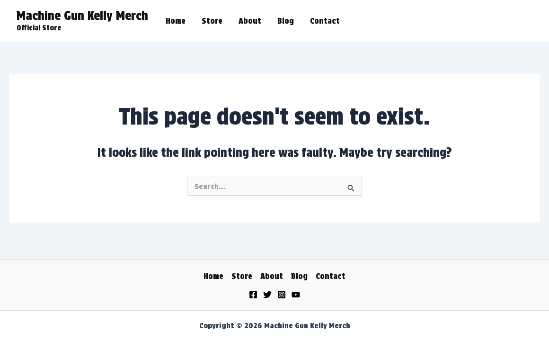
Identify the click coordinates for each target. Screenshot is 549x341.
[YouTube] (296, 294)
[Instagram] (281, 294)
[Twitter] (267, 294)
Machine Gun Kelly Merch (82, 15)
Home (176, 21)
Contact (325, 21)
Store (212, 21)
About (250, 21)
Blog (285, 21)
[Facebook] (253, 294)
